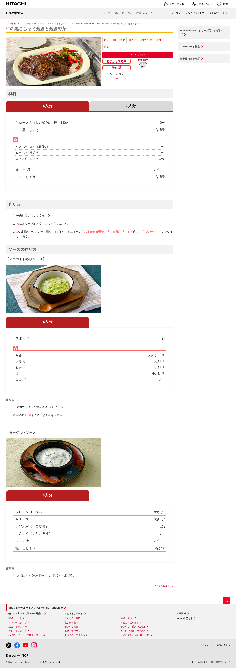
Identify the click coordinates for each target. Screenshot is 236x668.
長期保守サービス (218, 13)
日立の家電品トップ (14, 23)
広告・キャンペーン (18, 626)
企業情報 (181, 613)
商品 (29, 23)
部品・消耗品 (71, 631)
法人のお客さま (185, 618)
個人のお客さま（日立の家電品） (25, 613)
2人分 (131, 106)
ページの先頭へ (162, 585)
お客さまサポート (73, 613)
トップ (106, 13)
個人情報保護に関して (220, 662)
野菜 (122, 39)
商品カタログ (127, 618)
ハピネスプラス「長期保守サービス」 (27, 635)
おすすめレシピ (63, 23)
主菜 (159, 39)
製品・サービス (16, 618)
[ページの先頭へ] (226, 600)
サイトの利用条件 (199, 662)
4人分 (47, 106)
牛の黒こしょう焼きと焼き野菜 (36, 28)
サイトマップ (206, 645)
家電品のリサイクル (74, 635)
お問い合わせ (223, 645)
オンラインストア (195, 13)
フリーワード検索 (190, 46)
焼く (106, 39)
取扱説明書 (70, 622)
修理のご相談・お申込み (133, 631)
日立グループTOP (17, 655)
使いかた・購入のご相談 (133, 626)
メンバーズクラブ (171, 13)
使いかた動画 (71, 626)
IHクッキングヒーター (44, 23)
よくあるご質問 (72, 618)
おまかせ (146, 39)
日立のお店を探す (129, 622)
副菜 (106, 46)
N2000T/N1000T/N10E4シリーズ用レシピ (92, 23)
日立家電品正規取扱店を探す (135, 635)
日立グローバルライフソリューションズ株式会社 (35, 607)
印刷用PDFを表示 (190, 58)
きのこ (133, 39)
